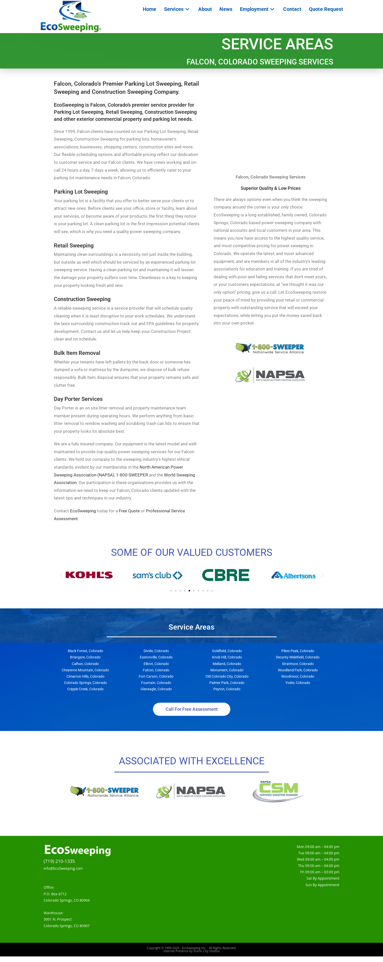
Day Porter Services (78, 404)
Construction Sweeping (82, 304)
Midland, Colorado (227, 669)
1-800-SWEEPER (132, 480)
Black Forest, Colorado (85, 656)
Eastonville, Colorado (156, 663)
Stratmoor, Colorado (298, 669)
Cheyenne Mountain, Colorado (85, 676)
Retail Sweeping (74, 250)
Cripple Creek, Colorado (85, 695)
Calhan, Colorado (85, 669)
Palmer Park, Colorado (226, 688)
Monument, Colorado (226, 676)
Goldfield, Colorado (227, 656)
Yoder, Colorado (297, 688)
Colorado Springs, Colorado (85, 688)
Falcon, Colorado (156, 676)
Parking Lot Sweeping (81, 197)
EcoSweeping (83, 516)
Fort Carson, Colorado (156, 682)
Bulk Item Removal (77, 358)
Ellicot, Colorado (156, 669)
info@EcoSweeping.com (63, 874)
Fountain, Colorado (156, 688)
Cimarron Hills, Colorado (85, 682)
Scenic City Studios (206, 956)
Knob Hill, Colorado (227, 663)
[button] (61, 580)
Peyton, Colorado (226, 695)
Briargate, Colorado (85, 663)
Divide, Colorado (156, 656)
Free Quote (129, 516)
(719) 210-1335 (59, 866)
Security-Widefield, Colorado (298, 663)
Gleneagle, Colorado (156, 695)
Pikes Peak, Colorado (297, 656)
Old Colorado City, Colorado (227, 682)
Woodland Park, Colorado (298, 676)
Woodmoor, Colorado (297, 682)
